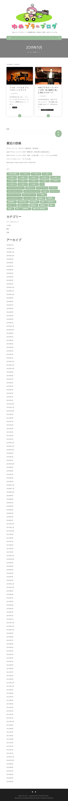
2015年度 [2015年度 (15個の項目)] (34, 177)
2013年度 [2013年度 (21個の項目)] (12, 177)
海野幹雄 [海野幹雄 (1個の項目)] (33, 205)
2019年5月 (9, 481)
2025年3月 (9, 280)
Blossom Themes (35, 798)
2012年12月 (10, 683)
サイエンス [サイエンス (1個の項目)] (55, 191)
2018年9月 (9, 496)
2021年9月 (9, 414)
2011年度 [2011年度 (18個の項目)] (36, 174)
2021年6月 (9, 425)
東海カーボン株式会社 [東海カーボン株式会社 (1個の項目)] (48, 202)
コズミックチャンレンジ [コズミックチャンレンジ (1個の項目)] (31, 191)
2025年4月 (9, 277)
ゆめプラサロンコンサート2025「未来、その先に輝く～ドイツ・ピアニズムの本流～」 (32, 155)
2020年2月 (9, 457)
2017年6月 (9, 545)
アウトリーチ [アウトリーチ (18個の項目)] (42, 188)
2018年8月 (9, 499)
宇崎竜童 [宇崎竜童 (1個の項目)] (50, 198)
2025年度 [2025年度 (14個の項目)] (34, 184)
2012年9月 (9, 690)
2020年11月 (10, 446)
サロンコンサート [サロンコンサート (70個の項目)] (29, 195)
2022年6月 (9, 383)
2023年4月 (9, 347)
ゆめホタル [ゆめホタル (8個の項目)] (30, 188)
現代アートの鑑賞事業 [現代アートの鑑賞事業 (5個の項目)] (23, 209)
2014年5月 (9, 647)
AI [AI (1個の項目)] (42, 184)
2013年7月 (9, 672)
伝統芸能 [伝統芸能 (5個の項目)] (41, 198)
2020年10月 (10, 450)
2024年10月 (10, 294)
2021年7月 (9, 421)
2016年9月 (9, 563)
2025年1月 (9, 284)
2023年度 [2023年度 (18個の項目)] (12, 184)
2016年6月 (9, 570)
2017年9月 (9, 534)
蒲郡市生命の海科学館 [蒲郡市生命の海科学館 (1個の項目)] (40, 209)
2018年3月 (9, 513)
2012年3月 (9, 711)
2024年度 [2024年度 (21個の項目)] (23, 184)
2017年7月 (9, 541)
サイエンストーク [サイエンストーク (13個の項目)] (14, 195)
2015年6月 (9, 601)
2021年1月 (9, 439)
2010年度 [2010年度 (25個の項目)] (25, 174)
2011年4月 (9, 743)
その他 (8, 225)
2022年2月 (9, 397)
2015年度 (15, 107)
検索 (7, 129)
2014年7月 (9, 640)
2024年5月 (9, 312)
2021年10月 (10, 411)
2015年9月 (9, 591)
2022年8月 (9, 376)
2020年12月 (10, 443)
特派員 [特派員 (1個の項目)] (10, 209)
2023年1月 (9, 358)
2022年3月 (9, 393)
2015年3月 (9, 612)
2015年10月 (10, 587)
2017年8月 (9, 538)
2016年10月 (10, 559)
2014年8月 (9, 637)
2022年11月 (10, 365)
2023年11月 (10, 326)
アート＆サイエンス (12, 222)
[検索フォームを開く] (59, 38)
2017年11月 (10, 527)
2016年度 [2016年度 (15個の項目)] (44, 177)
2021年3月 (9, 436)
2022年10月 (10, 368)
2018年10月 (10, 492)
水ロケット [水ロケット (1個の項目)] (12, 205)
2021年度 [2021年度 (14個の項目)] (44, 181)
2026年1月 (9, 245)
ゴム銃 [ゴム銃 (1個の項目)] (45, 191)
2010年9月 (9, 764)
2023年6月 (9, 340)
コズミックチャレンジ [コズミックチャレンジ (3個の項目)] (15, 191)
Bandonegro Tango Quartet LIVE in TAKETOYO (21, 162)
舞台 (7, 229)
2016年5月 (9, 573)
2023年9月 (9, 333)
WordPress (50, 798)
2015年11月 (10, 584)
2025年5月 (9, 273)
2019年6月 (9, 478)
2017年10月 (10, 531)
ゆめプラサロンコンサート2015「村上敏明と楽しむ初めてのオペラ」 (48, 90)
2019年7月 (9, 474)
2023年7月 (9, 337)
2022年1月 (9, 400)
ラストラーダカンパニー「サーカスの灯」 (19, 159)
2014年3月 (9, 654)
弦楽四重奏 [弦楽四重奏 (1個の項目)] (12, 202)
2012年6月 (9, 700)
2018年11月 (10, 488)
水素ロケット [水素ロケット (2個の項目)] (23, 205)
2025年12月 (10, 248)
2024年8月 (9, 301)
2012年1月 (9, 718)
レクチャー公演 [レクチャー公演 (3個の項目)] (29, 198)
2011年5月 (9, 739)
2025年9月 (9, 259)
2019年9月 (9, 467)
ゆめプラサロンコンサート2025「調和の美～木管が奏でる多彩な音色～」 (28, 152)
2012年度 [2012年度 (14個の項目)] (47, 174)
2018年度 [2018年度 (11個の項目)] (12, 181)
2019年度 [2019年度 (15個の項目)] (23, 181)
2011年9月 (9, 725)
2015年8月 (9, 594)
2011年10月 (10, 721)
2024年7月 (9, 305)
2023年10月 (10, 330)
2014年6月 (9, 644)
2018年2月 (9, 517)
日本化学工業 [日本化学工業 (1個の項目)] (23, 202)
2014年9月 (9, 633)
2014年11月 (10, 626)
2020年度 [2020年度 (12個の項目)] (34, 181)
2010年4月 (9, 781)
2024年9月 (9, 298)
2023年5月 (9, 344)
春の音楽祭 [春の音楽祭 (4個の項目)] (34, 202)
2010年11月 (10, 757)
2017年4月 (9, 548)
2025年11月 (10, 252)
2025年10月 (10, 256)
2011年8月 (9, 729)
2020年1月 (9, 460)
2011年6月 (9, 736)
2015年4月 (9, 609)
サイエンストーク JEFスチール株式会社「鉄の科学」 (22, 148)
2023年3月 (9, 351)
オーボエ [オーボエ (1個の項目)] (53, 188)
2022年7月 (9, 379)
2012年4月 (9, 707)
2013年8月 (9, 668)
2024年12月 (10, 287)
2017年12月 (10, 524)
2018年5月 (9, 510)
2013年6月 (9, 676)
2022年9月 (9, 372)
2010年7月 (9, 771)
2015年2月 (9, 616)
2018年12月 (10, 485)
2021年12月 (10, 404)
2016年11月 (10, 556)
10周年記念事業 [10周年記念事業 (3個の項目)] (13, 174)
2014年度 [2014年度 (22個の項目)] (23, 177)
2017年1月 (9, 552)
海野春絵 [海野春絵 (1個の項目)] (43, 205)
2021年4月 (9, 432)
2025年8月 (9, 263)
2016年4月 (9, 577)
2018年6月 (9, 506)
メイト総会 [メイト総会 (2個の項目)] (42, 195)
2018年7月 (9, 503)
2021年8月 (9, 418)
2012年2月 (9, 714)
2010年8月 (9, 767)
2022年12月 (10, 361)
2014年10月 (10, 630)
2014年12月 (10, 623)
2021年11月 (10, 407)
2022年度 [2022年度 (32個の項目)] (55, 181)
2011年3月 (9, 746)
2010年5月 (9, 778)
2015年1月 (9, 619)
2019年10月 (10, 464)
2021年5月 (9, 429)
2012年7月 (9, 697)
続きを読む (17, 115)
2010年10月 (10, 760)
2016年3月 (9, 580)
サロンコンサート (49, 109)
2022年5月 (9, 386)
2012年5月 (9, 704)
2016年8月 (9, 566)
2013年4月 (9, 679)
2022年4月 (9, 390)
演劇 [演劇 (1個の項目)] (52, 205)
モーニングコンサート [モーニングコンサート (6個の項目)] (15, 198)
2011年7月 (9, 732)
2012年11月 (10, 686)
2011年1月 (9, 753)
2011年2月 (9, 750)
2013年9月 (9, 665)
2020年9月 (9, 453)
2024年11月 (10, 291)
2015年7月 (9, 598)
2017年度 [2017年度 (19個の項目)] (55, 177)
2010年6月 (9, 774)
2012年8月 (9, 693)
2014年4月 (9, 651)
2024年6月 (9, 308)
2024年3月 (9, 319)
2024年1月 (9, 323)
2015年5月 (9, 605)
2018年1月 (9, 520)
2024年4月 (9, 316)
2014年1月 (9, 661)
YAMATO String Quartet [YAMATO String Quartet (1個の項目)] (16, 188)
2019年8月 (9, 471)
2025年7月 (9, 266)
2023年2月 (9, 354)
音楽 (7, 232)
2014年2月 (9, 658)
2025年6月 (9, 270)
